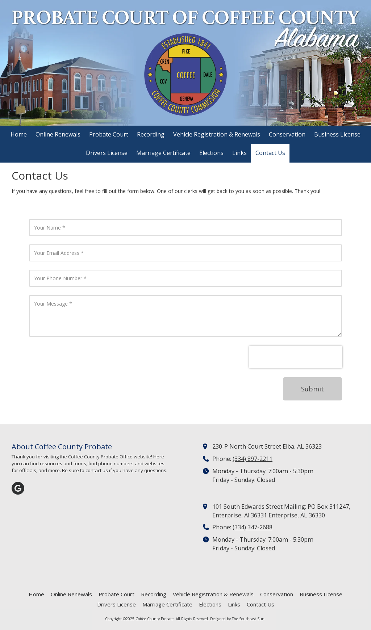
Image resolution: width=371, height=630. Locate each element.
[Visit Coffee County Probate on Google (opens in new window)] (18, 488)
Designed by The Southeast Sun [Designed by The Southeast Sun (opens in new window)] (237, 618)
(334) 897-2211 (252, 459)
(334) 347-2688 (252, 527)
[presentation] (295, 357)
